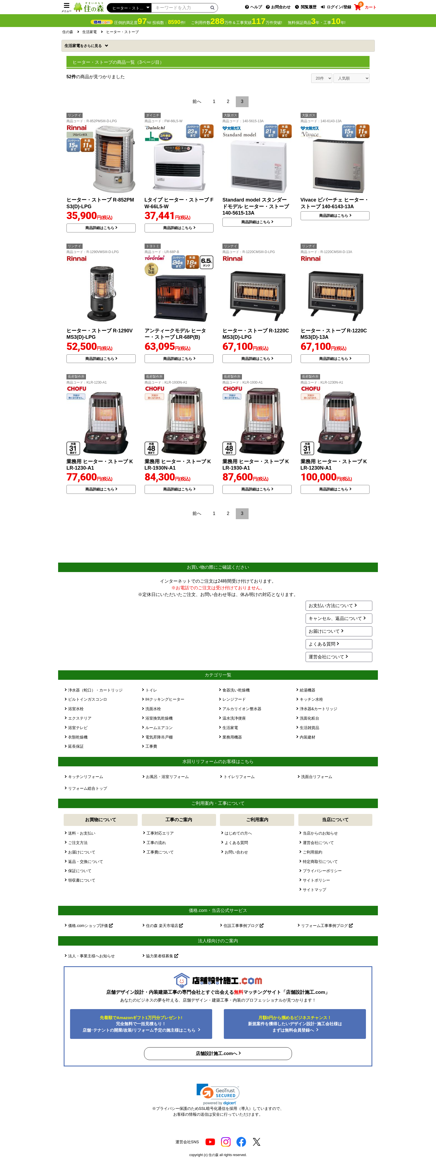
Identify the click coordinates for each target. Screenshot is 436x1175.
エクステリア (79, 718)
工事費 (151, 746)
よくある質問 (322, 644)
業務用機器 (232, 737)
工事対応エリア (160, 833)
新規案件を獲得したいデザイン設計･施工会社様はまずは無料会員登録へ (295, 1023)
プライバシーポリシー (322, 871)
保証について (79, 871)
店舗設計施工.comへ (216, 1053)
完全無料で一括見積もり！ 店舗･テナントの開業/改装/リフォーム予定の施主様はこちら (140, 1023)
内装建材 (307, 737)
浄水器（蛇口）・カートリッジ (95, 690)
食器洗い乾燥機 (236, 690)
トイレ (151, 690)
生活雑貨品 (309, 727)
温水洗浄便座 (234, 718)
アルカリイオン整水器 (241, 709)
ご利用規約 (312, 852)
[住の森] (88, 6)
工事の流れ (156, 842)
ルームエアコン (159, 727)
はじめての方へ (238, 833)
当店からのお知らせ (320, 833)
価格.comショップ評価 (90, 925)
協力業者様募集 (162, 956)
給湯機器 (307, 690)
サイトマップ (314, 889)
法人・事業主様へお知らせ (91, 956)
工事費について (160, 852)
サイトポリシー (316, 880)
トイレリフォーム (239, 776)
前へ (196, 101)
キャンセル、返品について (335, 618)
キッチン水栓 (311, 699)
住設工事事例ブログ (244, 925)
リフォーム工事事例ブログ (327, 925)
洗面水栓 (153, 709)
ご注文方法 (78, 842)
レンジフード (234, 699)
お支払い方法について (331, 605)
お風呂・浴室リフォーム (167, 776)
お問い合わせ (236, 852)
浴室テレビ (78, 727)
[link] (218, 1094)
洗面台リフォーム (316, 776)
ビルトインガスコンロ (87, 699)
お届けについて (324, 631)
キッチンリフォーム (85, 776)
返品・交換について (85, 861)
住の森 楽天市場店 (164, 925)
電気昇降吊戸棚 (159, 737)
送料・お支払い (81, 833)
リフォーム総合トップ (87, 788)
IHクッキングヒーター (164, 699)
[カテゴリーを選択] (129, 8)
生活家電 (84, 45)
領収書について (81, 880)
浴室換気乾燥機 (159, 718)
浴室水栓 (76, 709)
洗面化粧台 (309, 718)
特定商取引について (320, 861)
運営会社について (326, 656)
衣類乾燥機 (78, 737)
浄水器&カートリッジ (318, 709)
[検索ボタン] (212, 7)
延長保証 (76, 746)
